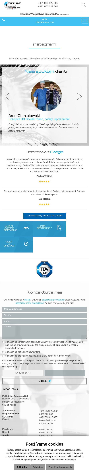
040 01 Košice (9, 389)
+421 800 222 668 (48, 7)
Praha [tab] (15, 374)
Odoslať (45, 365)
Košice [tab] (6, 374)
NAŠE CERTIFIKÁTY (37, 227)
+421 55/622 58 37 (48, 396)
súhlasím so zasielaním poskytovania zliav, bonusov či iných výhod (36, 340)
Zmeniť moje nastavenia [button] (60, 467)
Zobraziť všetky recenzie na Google (44, 216)
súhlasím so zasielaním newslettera (21, 336)
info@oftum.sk (46, 408)
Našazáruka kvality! (44, 21)
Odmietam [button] (38, 467)
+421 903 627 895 (48, 3)
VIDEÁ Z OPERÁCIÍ (67, 228)
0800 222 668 (46, 399)
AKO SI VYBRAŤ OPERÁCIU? (8, 228)
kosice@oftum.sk (47, 405)
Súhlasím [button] (22, 467)
